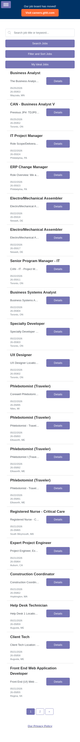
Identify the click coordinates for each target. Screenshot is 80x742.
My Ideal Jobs (39, 64)
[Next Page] (49, 711)
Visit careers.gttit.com (40, 12)
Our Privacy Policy (40, 726)
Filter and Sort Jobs (40, 53)
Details (58, 81)
